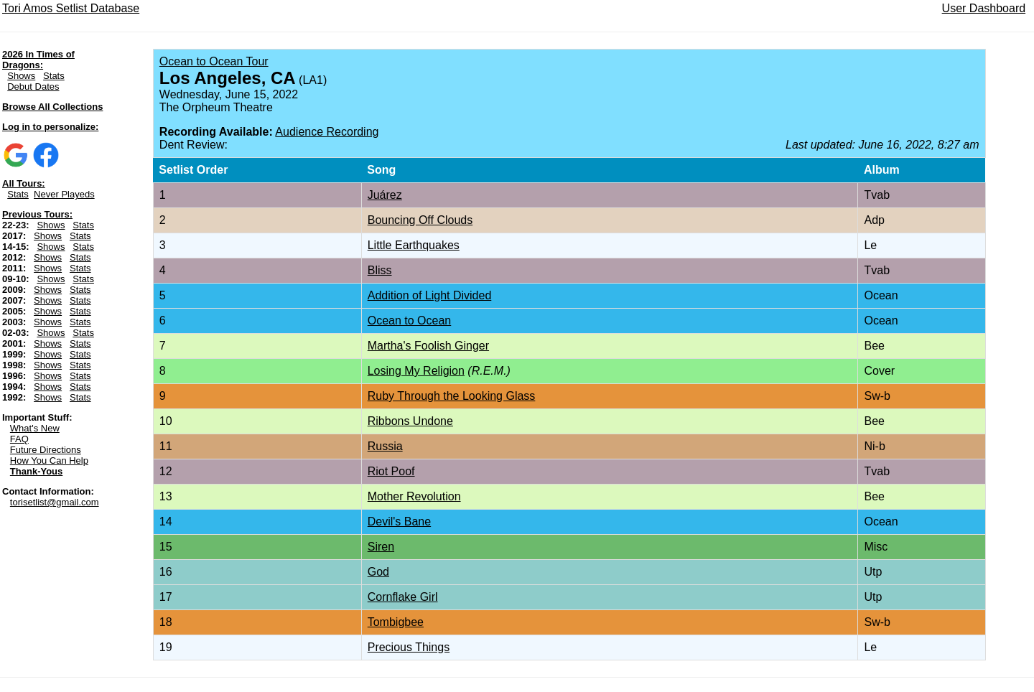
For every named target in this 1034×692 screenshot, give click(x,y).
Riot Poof (391, 471)
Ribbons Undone (410, 421)
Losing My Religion (416, 371)
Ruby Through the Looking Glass (452, 396)
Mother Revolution (414, 496)
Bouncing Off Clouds (420, 220)
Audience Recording (326, 132)
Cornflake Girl (403, 597)
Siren (381, 547)
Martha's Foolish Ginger (428, 346)
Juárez (385, 195)
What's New (35, 428)
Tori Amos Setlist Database (70, 8)
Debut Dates (33, 86)
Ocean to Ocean (410, 320)
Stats (54, 75)
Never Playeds (64, 194)
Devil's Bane (399, 521)
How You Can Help (49, 460)
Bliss (380, 270)
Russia (385, 446)
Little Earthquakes (414, 245)
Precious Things (409, 647)
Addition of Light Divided (430, 295)
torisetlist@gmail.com (54, 502)
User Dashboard (984, 8)
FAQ (19, 439)
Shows (21, 75)
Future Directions (45, 449)
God (378, 572)
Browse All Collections (52, 106)
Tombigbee (396, 622)
